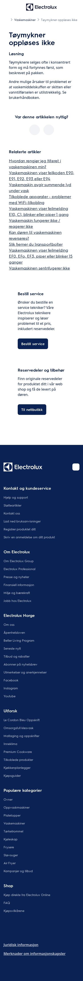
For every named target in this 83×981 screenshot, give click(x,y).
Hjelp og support (16, 497)
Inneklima (10, 744)
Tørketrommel (13, 831)
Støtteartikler (12, 505)
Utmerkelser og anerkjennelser (25, 672)
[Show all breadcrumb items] (7, 19)
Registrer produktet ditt (20, 529)
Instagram (11, 688)
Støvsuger (11, 855)
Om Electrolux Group (19, 561)
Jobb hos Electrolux (17, 601)
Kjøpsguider (12, 775)
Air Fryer (10, 863)
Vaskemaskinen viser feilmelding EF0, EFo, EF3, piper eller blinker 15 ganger (41, 256)
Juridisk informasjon (21, 944)
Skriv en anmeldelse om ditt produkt (29, 537)
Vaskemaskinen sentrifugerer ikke (39, 267)
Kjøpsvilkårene (14, 911)
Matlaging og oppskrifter (21, 736)
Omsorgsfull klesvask (18, 728)
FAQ (7, 903)
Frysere (9, 847)
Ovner (8, 799)
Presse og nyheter (16, 577)
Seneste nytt (12, 648)
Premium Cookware (18, 752)
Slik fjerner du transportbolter (36, 244)
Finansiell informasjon (19, 585)
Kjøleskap (10, 839)
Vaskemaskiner (14, 823)
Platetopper (12, 815)
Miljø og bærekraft (17, 593)
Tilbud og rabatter (17, 656)
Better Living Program (19, 640)
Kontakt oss (12, 513)
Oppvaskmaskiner (17, 807)
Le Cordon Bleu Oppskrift (22, 720)
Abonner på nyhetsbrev (20, 664)
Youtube (9, 696)
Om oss (9, 624)
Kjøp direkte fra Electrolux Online (27, 895)
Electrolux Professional (19, 569)
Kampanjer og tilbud (18, 871)
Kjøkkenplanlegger (17, 767)
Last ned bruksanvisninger (22, 521)
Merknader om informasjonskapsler (35, 953)
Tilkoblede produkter (18, 760)
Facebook (11, 680)
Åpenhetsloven (14, 632)
